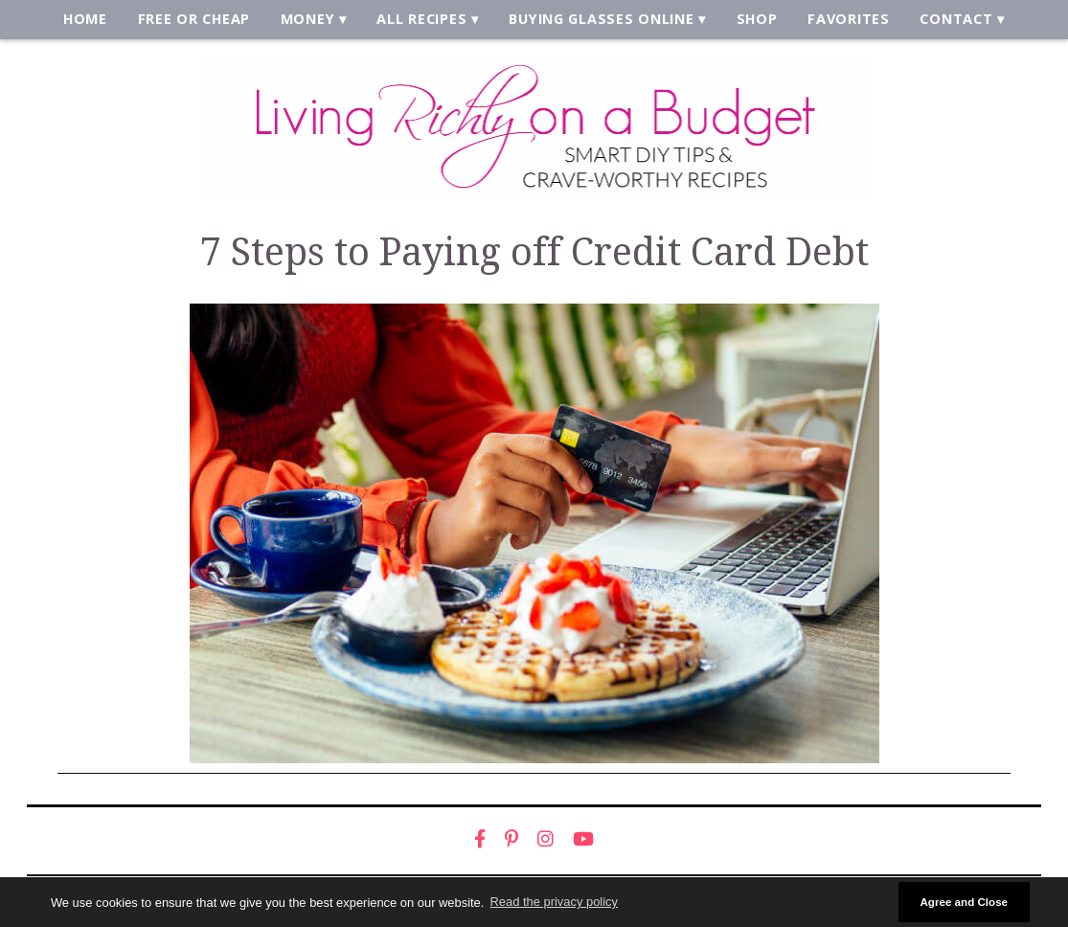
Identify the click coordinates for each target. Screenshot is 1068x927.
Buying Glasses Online (600, 20)
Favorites (843, 20)
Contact (949, 20)
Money (311, 20)
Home (93, 20)
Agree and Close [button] (964, 901)
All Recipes (424, 20)
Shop (753, 20)
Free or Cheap (200, 20)
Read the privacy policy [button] (554, 901)
